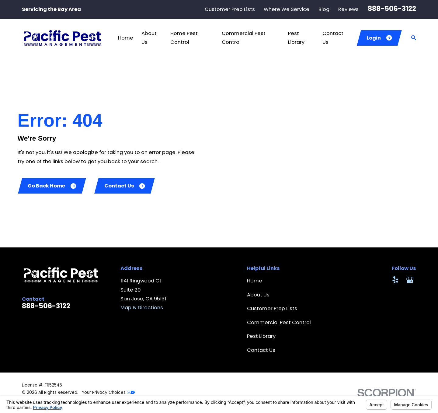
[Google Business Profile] (409, 279)
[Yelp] (395, 279)
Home (254, 280)
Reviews (348, 9)
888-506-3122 (392, 8)
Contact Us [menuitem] (332, 38)
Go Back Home (52, 185)
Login (379, 37)
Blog (323, 9)
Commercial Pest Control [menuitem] (244, 38)
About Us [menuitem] (149, 38)
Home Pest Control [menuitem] (184, 38)
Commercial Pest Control (279, 322)
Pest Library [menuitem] (296, 38)
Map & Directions (141, 307)
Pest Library (261, 336)
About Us (258, 294)
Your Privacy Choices (108, 392)
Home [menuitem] (125, 37)
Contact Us (124, 185)
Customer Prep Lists (230, 9)
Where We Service (286, 9)
